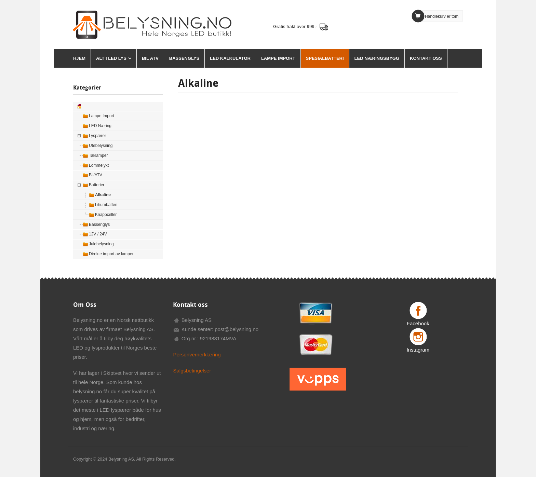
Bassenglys (184, 58)
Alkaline (103, 194)
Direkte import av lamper (111, 253)
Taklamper (98, 155)
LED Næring (100, 125)
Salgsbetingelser (192, 370)
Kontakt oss (426, 58)
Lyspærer (97, 135)
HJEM (79, 58)
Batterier (96, 184)
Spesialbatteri (325, 58)
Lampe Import (278, 58)
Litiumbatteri (106, 204)
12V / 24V (98, 234)
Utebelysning (100, 145)
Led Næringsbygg (376, 58)
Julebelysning (101, 244)
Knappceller (106, 214)
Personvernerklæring (196, 354)
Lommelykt (99, 165)
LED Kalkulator (230, 58)
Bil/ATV (95, 175)
